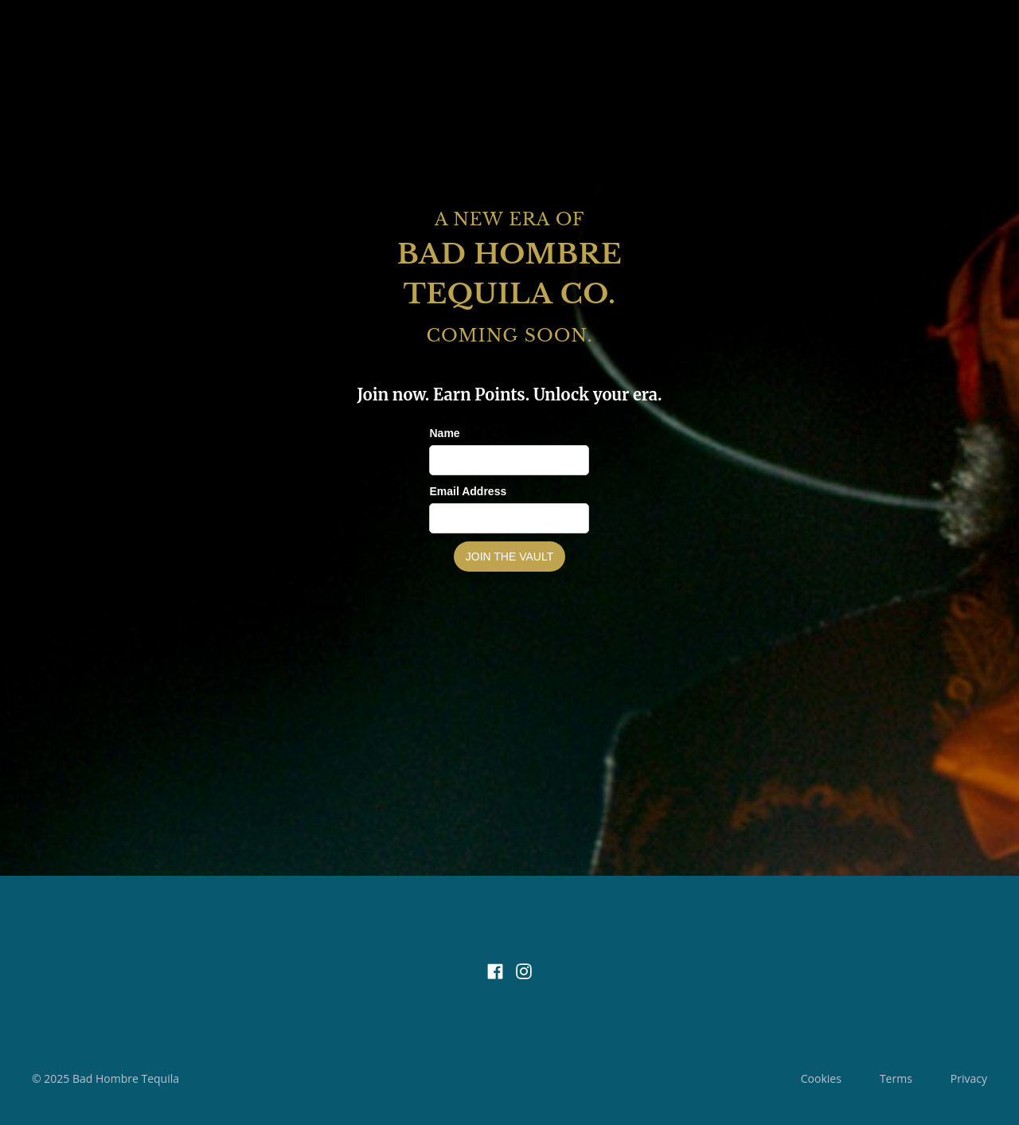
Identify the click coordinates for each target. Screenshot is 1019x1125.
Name (444, 433)
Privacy (969, 1078)
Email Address (467, 491)
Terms (896, 1078)
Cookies (821, 1078)
